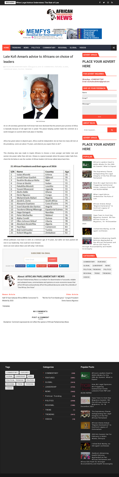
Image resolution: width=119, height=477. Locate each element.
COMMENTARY (49, 67)
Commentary (49, 48)
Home (6, 48)
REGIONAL (88, 273)
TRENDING (28, 69)
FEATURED (58, 67)
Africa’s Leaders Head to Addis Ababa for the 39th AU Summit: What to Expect (104, 164)
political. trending (92, 269)
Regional (62, 48)
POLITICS (21, 69)
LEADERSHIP (8, 69)
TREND (97, 273)
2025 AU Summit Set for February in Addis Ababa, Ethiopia (102, 436)
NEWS (15, 69)
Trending (16, 48)
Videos (83, 48)
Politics (35, 48)
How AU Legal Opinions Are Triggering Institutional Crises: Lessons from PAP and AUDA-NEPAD (96, 389)
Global (73, 48)
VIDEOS (86, 277)
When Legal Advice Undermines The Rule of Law (37, 3)
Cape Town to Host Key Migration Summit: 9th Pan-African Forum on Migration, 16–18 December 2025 (99, 219)
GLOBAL (65, 67)
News (26, 48)
